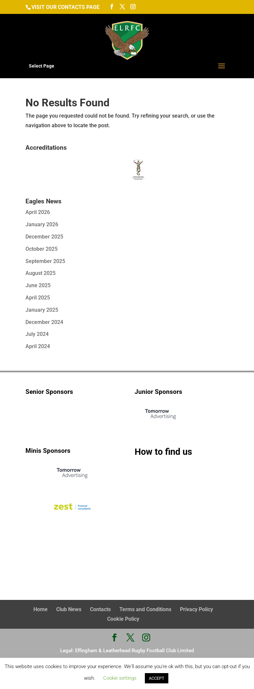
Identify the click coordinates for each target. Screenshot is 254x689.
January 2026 (41, 224)
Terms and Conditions (145, 609)
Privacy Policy (196, 609)
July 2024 (37, 334)
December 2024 (44, 322)
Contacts (100, 609)
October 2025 (41, 249)
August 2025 (40, 273)
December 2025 (44, 237)
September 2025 (45, 261)
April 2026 (37, 212)
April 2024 (37, 346)
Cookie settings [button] (120, 678)
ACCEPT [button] (156, 678)
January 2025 (41, 310)
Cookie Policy (123, 619)
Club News (68, 609)
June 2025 (38, 285)
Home (40, 609)
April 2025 (37, 297)
